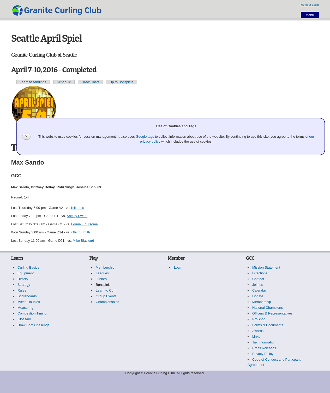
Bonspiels (103, 285)
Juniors (101, 279)
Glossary (24, 319)
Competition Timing (31, 313)
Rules (21, 290)
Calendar (259, 290)
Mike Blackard (83, 241)
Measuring (25, 308)
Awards (257, 331)
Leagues (102, 273)
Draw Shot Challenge (33, 325)
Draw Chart (90, 82)
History (22, 279)
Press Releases (264, 348)
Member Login (310, 4)
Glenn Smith (80, 232)
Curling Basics (28, 267)
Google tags (145, 136)
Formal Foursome (84, 224)
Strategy (23, 285)
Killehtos (77, 208)
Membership (105, 267)
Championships (107, 302)
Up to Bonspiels (121, 82)
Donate (257, 296)
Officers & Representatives (272, 313)
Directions (259, 273)
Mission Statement (266, 267)
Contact (258, 279)
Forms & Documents (267, 325)
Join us (257, 285)
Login (178, 267)
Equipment (25, 273)
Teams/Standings (33, 82)
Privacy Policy (262, 354)
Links (256, 336)
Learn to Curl (105, 290)
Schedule (64, 82)
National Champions (267, 308)
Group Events (106, 296)
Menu (309, 15)
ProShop (259, 319)
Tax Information (263, 342)
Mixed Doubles (28, 302)
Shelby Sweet (77, 216)
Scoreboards (27, 296)
